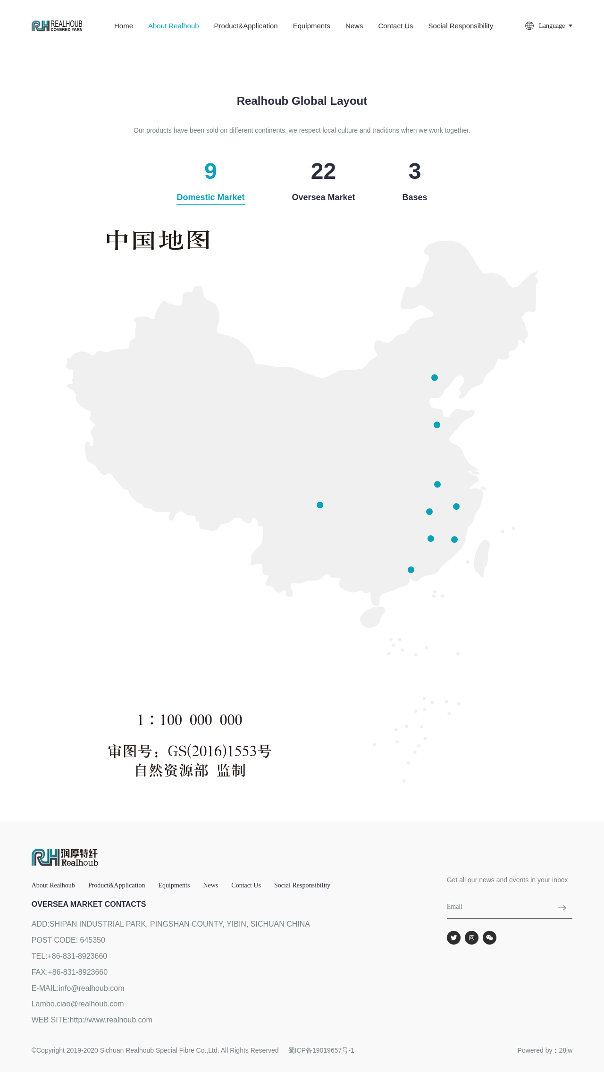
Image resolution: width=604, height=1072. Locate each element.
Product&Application (246, 26)
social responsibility (461, 26)
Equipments (311, 26)
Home (123, 26)
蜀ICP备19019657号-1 (321, 1050)
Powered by (535, 1050)
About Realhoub (173, 26)
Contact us (395, 26)
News (354, 26)
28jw (566, 1050)
